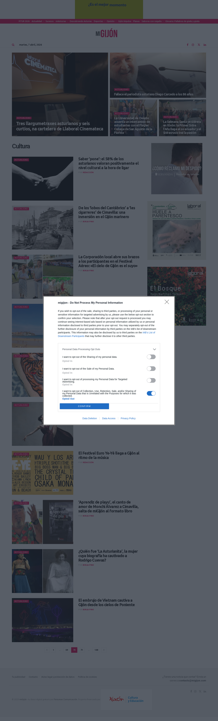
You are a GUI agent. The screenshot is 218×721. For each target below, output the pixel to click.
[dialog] (109, 360)
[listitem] (109, 349)
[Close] (168, 303)
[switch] (151, 357)
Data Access (108, 418)
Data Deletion (89, 418)
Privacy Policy (128, 418)
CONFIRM (84, 406)
